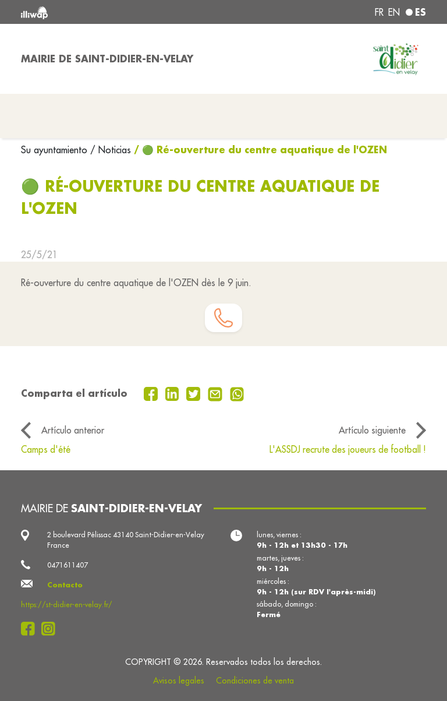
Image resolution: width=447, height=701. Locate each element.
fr (379, 12)
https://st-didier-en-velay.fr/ (66, 604)
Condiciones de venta (255, 680)
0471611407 (67, 565)
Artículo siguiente (372, 430)
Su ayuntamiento (55, 150)
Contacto (65, 584)
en (394, 12)
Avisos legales (178, 680)
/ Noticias (110, 150)
